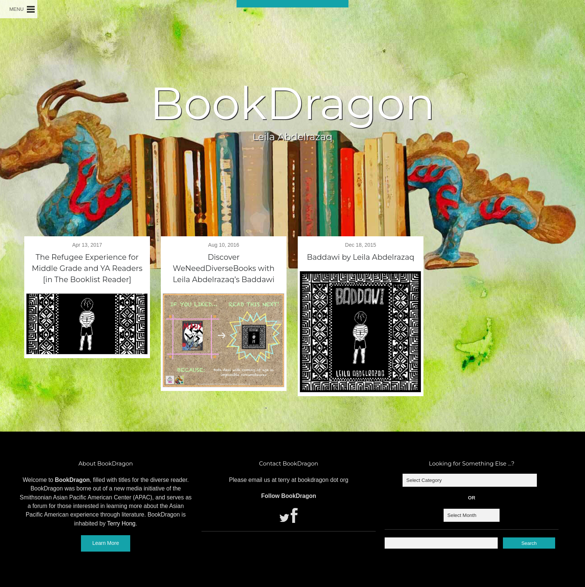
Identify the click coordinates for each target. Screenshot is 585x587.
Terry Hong (121, 523)
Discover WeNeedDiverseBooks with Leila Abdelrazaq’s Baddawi (224, 268)
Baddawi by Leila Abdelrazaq (360, 257)
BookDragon (292, 103)
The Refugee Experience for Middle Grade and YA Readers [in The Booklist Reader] (87, 268)
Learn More (105, 543)
